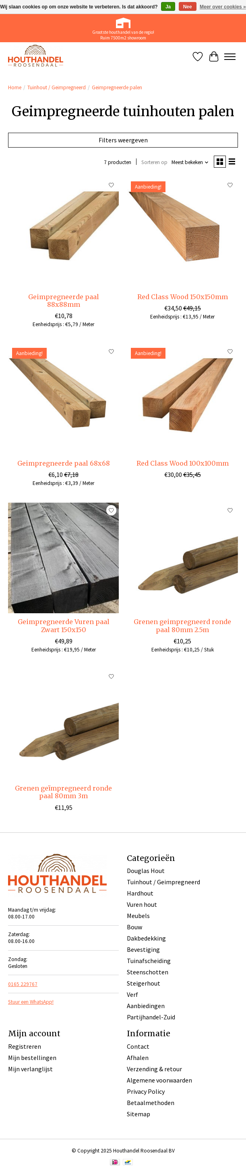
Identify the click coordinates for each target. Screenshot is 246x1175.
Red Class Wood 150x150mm (182, 297)
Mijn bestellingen (32, 1058)
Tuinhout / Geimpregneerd (56, 87)
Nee (187, 7)
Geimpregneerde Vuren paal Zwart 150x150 (64, 625)
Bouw (134, 927)
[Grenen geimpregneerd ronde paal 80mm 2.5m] (182, 558)
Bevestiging (143, 949)
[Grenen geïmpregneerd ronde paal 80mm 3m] (63, 724)
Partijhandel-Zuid (151, 1017)
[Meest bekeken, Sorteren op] (190, 162)
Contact (138, 1046)
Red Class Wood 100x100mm (182, 463)
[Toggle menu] (230, 57)
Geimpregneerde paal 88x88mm (63, 300)
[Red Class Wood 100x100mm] (182, 399)
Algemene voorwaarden (159, 1080)
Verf (132, 994)
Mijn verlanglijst (30, 1069)
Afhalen (138, 1058)
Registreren (24, 1046)
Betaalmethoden (150, 1103)
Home (14, 87)
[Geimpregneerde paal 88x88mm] (63, 232)
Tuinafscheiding (149, 961)
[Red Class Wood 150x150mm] (182, 232)
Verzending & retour (154, 1069)
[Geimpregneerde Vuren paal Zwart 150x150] (63, 558)
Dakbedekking (146, 938)
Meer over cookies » (223, 7)
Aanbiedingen (146, 1006)
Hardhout (140, 893)
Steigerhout (143, 983)
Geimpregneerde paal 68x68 (63, 463)
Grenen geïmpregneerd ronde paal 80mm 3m (63, 792)
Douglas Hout (146, 871)
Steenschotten (147, 972)
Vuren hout (142, 904)
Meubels (138, 916)
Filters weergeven (123, 140)
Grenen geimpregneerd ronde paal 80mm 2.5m (182, 625)
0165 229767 (22, 984)
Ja (168, 7)
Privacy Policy (146, 1091)
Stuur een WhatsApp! (31, 1001)
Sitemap (138, 1114)
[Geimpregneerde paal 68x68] (63, 399)
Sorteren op (154, 162)
